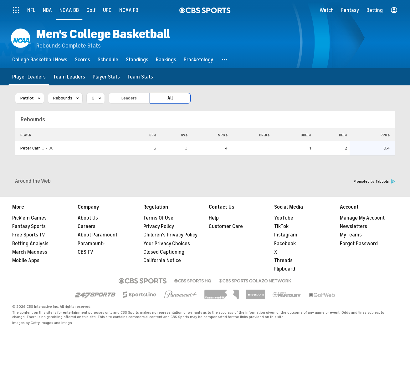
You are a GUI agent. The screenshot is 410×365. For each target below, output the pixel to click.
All (170, 98)
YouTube (283, 218)
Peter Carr (30, 148)
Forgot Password (359, 244)
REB (343, 135)
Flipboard (284, 269)
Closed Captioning (163, 252)
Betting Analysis (30, 244)
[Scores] (82, 59)
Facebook (285, 244)
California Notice (162, 260)
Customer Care (226, 226)
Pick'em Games (29, 218)
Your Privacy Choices (166, 244)
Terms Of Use (158, 218)
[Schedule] (108, 59)
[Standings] (137, 59)
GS (184, 135)
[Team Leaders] (69, 76)
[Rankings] (166, 59)
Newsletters (353, 226)
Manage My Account (362, 218)
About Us (88, 218)
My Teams (351, 235)
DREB (306, 135)
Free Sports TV (28, 235)
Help (214, 218)
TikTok (281, 226)
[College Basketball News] (39, 59)
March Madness (29, 252)
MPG (223, 135)
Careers (86, 226)
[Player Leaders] (28, 76)
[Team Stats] (140, 76)
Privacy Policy (158, 226)
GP (152, 135)
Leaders (129, 98)
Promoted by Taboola (374, 182)
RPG (385, 135)
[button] (225, 59)
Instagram (285, 235)
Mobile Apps (25, 260)
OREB (264, 135)
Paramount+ (91, 244)
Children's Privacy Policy (170, 235)
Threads (283, 260)
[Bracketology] (198, 59)
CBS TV (85, 252)
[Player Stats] (106, 76)
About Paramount (97, 235)
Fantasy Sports (29, 226)
